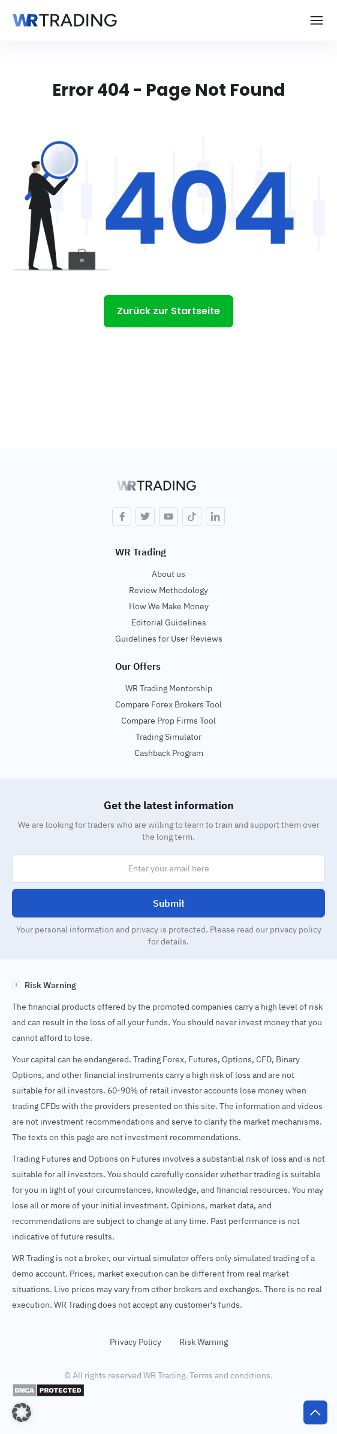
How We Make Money (169, 606)
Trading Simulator (168, 736)
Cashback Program (168, 753)
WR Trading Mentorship (168, 688)
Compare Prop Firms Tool (168, 720)
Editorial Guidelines (168, 622)
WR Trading (140, 552)
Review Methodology (168, 590)
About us (168, 574)
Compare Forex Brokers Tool (168, 704)
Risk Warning (203, 1341)
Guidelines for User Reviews (168, 638)
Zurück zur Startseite (168, 311)
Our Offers (138, 666)
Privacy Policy (135, 1341)
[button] (21, 1412)
